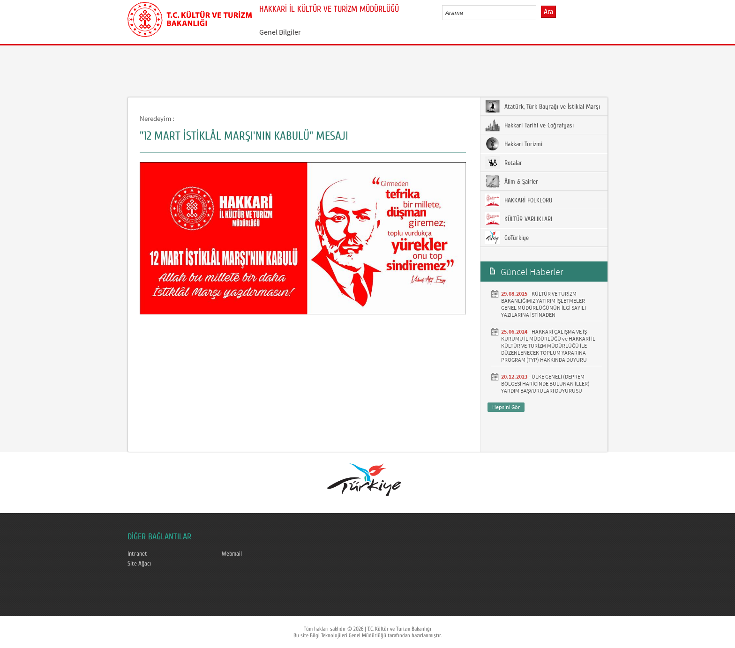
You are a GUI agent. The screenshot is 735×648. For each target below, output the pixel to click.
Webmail (232, 554)
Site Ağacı (139, 563)
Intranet (137, 554)
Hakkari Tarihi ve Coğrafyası (529, 125)
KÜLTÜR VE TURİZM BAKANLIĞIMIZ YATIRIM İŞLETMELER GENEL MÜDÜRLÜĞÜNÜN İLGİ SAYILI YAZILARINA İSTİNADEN (543, 304)
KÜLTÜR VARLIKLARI (518, 218)
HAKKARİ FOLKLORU (518, 200)
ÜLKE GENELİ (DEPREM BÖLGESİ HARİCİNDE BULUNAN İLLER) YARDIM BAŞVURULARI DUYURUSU (545, 383)
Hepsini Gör (506, 406)
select (539, 12)
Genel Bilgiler (280, 32)
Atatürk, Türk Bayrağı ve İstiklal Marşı (542, 106)
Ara (548, 11)
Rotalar (503, 162)
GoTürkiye (507, 237)
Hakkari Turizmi (513, 143)
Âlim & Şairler (511, 181)
